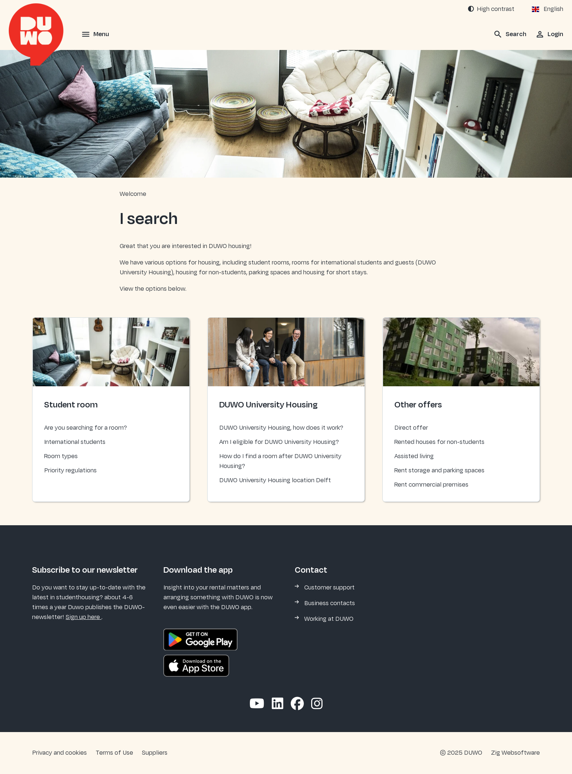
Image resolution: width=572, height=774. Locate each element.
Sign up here (83, 617)
